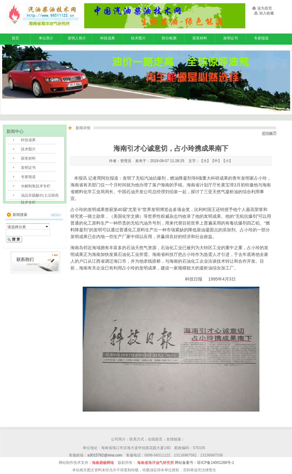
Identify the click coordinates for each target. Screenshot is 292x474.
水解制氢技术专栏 (35, 186)
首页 (15, 38)
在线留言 (155, 439)
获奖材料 (199, 38)
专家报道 (261, 38)
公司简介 (118, 439)
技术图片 (138, 38)
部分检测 (169, 38)
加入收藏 (264, 13)
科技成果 (107, 38)
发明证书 (230, 38)
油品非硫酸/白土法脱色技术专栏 (40, 197)
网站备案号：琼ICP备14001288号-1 (204, 462)
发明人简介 (77, 38)
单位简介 (46, 38)
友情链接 (173, 439)
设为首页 (262, 8)
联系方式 (136, 439)
